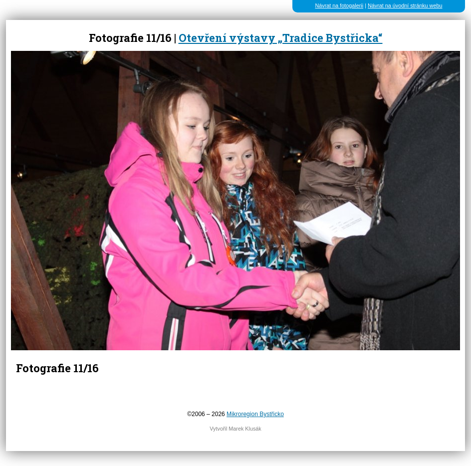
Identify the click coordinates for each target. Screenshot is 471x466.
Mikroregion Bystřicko (255, 414)
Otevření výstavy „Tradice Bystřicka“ (281, 37)
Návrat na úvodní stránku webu (405, 5)
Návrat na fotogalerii (339, 5)
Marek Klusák (245, 429)
